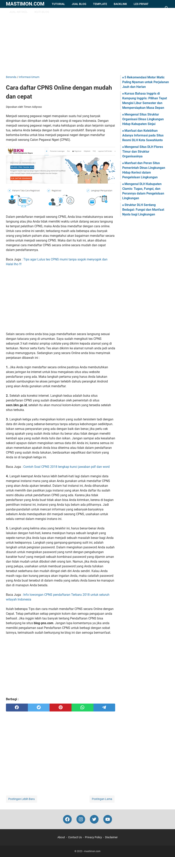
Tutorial (58, 4)
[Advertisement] (87, 41)
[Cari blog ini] (166, 8)
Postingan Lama (102, 799)
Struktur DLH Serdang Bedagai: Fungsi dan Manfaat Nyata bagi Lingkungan (143, 209)
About (61, 837)
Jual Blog (79, 4)
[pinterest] (61, 707)
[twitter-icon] (94, 819)
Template (100, 4)
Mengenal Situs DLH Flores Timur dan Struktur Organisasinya (142, 151)
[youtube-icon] (107, 819)
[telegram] (104, 707)
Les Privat (141, 4)
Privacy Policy (93, 837)
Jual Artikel (18, 11)
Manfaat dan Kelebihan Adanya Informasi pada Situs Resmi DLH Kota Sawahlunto (143, 135)
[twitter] (39, 707)
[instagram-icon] (80, 819)
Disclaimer (111, 837)
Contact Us (75, 837)
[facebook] (17, 707)
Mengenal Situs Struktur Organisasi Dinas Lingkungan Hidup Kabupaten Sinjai (143, 119)
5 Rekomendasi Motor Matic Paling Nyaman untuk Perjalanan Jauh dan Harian (145, 82)
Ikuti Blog (41, 11)
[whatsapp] (82, 707)
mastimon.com (25, 4)
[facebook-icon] (67, 819)
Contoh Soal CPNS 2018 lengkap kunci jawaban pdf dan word (66, 467)
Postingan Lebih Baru (21, 799)
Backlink (120, 4)
